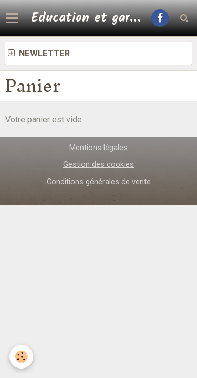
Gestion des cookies (98, 164)
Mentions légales (98, 147)
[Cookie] (21, 357)
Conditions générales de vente (99, 181)
